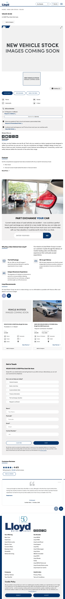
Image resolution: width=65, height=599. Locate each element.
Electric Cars (8, 544)
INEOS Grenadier (38, 553)
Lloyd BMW (37, 537)
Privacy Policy (37, 574)
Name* (8, 408)
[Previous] (56, 509)
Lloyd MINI (37, 539)
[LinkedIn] (40, 531)
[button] (18, 595)
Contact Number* (11, 431)
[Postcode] (32, 419)
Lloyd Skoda (37, 558)
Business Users (9, 549)
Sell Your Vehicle (9, 574)
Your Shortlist (8, 577)
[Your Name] (32, 412)
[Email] (32, 427)
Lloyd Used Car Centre (40, 567)
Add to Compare (9, 22)
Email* (8, 423)
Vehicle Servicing (9, 553)
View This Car (26, 344)
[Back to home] (5, 4)
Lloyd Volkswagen (39, 549)
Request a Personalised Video (13, 123)
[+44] (32, 434)
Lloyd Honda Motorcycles (41, 565)
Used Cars (8, 539)
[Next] (61, 509)
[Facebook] (35, 531)
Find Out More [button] (32, 591)
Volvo (22, 9)
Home (4, 9)
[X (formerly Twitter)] (42, 531)
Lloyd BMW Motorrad (40, 563)
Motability (7, 551)
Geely (35, 560)
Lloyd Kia (36, 546)
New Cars (7, 537)
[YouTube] (45, 531)
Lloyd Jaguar (37, 544)
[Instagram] (37, 531)
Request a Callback (10, 113)
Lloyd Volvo (37, 551)
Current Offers (9, 546)
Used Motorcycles (10, 542)
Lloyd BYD (36, 556)
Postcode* (9, 416)
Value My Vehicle (10, 129)
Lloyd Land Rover (38, 542)
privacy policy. (43, 450)
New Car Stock (12, 9)
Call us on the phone (9, 108)
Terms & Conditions (39, 577)
